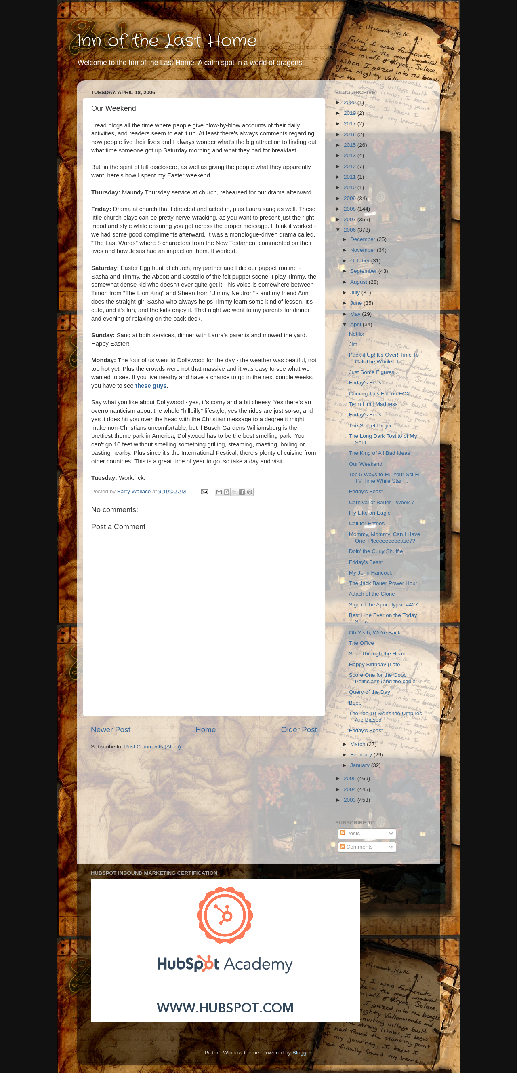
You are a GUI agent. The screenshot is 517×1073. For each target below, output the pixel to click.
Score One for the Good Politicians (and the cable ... (385, 678)
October (360, 261)
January (360, 765)
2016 (350, 134)
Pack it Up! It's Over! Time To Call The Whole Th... (384, 358)
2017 (350, 123)
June (357, 303)
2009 (350, 198)
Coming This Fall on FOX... (382, 394)
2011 (350, 177)
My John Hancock (370, 573)
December (363, 239)
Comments (356, 847)
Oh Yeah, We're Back (375, 632)
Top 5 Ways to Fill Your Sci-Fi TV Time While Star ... (384, 477)
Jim (353, 344)
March (358, 744)
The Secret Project (371, 425)
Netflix (356, 334)
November (363, 250)
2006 (350, 230)
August (359, 282)
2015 (350, 145)
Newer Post (110, 729)
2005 (350, 778)
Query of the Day (369, 692)
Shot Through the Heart (377, 654)
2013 (350, 155)
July (355, 292)
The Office (361, 643)
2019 (350, 113)
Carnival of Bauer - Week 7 (381, 502)
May (356, 314)
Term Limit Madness (373, 404)
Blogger (301, 1053)
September (364, 271)
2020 (350, 102)
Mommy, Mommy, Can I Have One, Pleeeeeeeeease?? (384, 537)
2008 (350, 209)
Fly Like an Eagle (370, 513)
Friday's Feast (366, 383)
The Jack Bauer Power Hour (383, 583)
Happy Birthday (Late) (375, 664)
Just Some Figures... (374, 372)
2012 (350, 166)
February (362, 755)
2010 (350, 187)
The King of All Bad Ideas (379, 453)
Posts (350, 833)
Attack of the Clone (372, 594)
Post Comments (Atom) (152, 746)
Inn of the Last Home (167, 41)
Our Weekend (365, 464)
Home (205, 729)
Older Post (299, 729)
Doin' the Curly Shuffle (376, 551)
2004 (350, 789)
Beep (355, 703)
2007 (350, 219)
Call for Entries (367, 523)
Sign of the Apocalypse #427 (383, 605)
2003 (350, 800)
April (356, 324)
